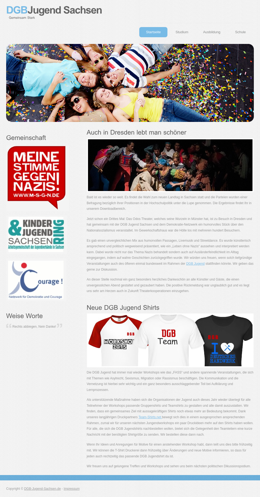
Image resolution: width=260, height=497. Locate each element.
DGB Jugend (195, 264)
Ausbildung (211, 32)
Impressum (71, 489)
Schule (240, 32)
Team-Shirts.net (150, 417)
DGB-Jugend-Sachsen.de (42, 489)
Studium (181, 32)
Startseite (153, 32)
